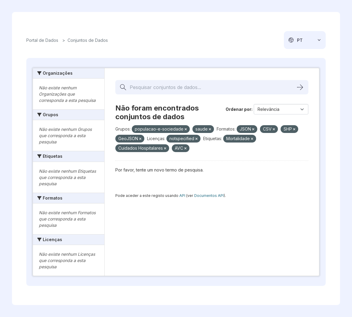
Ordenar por (238, 109)
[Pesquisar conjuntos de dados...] (212, 87)
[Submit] (300, 87)
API (182, 195)
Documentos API (209, 195)
